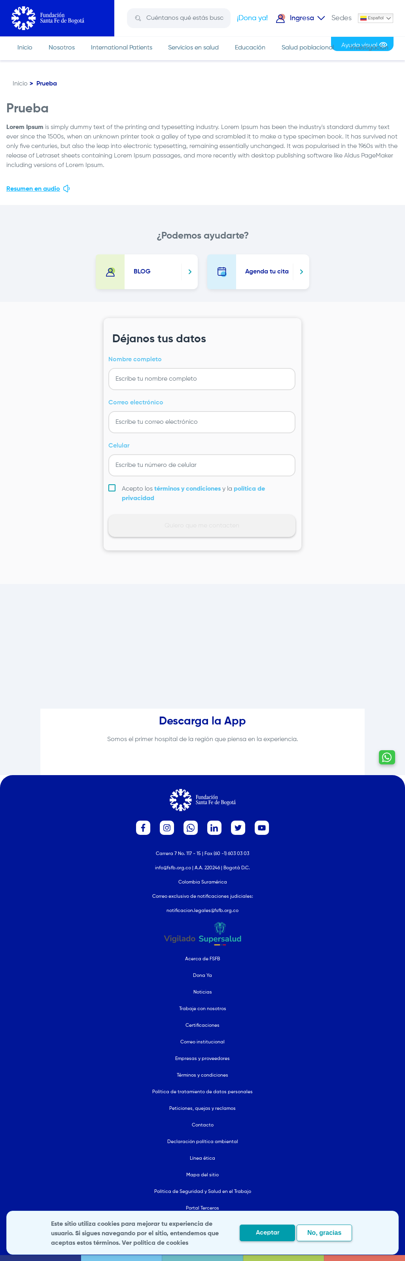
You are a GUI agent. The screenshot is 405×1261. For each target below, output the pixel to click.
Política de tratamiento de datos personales (202, 1092)
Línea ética (202, 1158)
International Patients (121, 48)
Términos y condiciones (202, 1075)
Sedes (341, 18)
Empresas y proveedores (202, 1058)
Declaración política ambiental (202, 1142)
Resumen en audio (38, 188)
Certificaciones (202, 1025)
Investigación (369, 48)
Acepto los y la (193, 494)
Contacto (203, 1125)
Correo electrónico (135, 403)
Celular (118, 446)
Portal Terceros (202, 1208)
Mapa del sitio (202, 1175)
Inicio (24, 48)
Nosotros (62, 48)
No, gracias (324, 1232)
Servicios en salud (193, 48)
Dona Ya (202, 975)
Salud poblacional (308, 48)
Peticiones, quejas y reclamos (202, 1108)
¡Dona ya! (252, 18)
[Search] (184, 18)
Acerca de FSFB (202, 959)
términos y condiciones (187, 489)
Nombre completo (135, 359)
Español (372, 18)
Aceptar (267, 1233)
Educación (250, 48)
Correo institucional (202, 1042)
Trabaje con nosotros (202, 1009)
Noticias (202, 992)
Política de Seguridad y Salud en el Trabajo (202, 1191)
